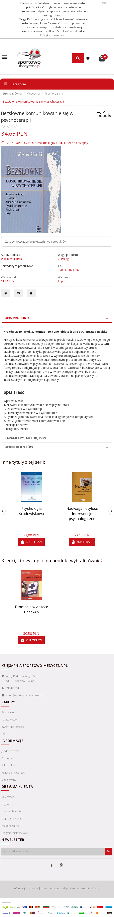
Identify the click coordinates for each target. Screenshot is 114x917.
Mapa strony (8, 780)
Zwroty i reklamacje (12, 727)
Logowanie (7, 804)
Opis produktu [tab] (18, 318)
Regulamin (7, 712)
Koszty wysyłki (9, 719)
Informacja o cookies (26, 888)
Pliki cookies (8, 765)
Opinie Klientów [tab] (19, 447)
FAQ (3, 734)
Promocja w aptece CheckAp (31, 609)
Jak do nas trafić (10, 751)
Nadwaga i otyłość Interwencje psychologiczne (82, 513)
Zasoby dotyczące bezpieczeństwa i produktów (36, 241)
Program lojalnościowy (14, 833)
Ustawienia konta (11, 811)
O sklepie (7, 758)
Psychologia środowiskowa (31, 511)
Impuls (62, 281)
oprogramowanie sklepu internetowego (64, 888)
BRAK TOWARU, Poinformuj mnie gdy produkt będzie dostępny (47, 143)
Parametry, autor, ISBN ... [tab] (27, 438)
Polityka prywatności (53, 35)
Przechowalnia (10, 825)
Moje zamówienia (11, 818)
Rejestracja (8, 797)
